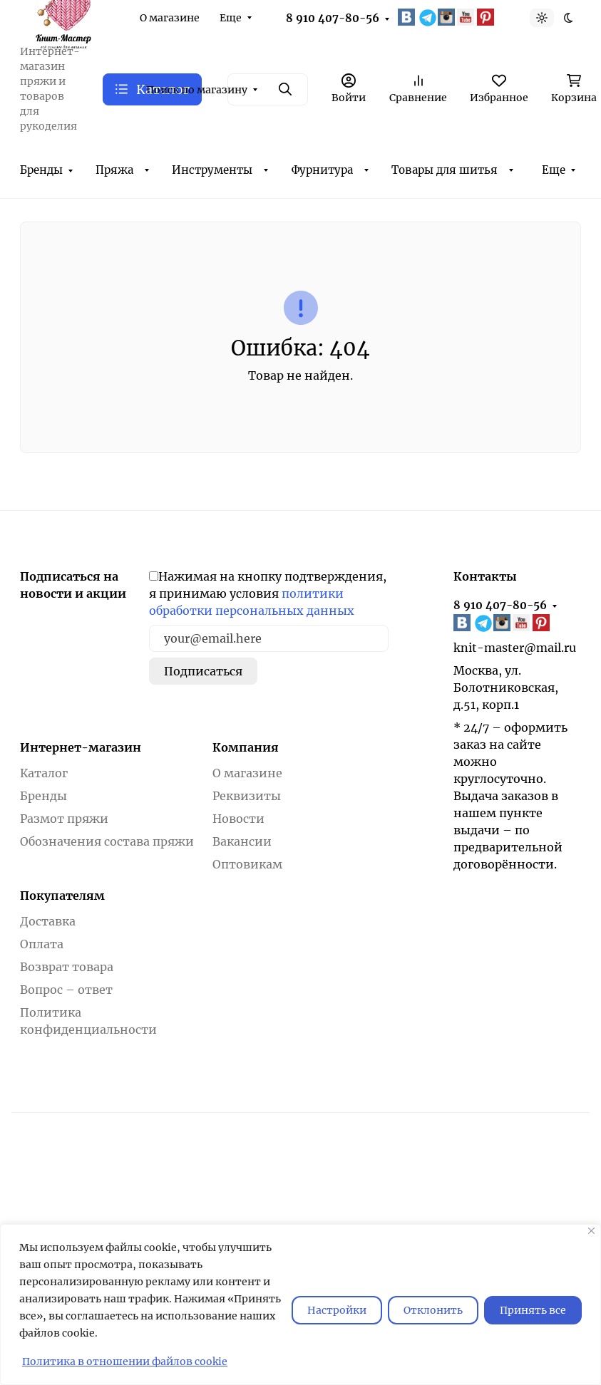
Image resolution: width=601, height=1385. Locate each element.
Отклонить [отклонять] (433, 1310)
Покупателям (62, 895)
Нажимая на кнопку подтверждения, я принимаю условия (267, 593)
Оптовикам (247, 864)
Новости (238, 818)
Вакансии (242, 841)
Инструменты (212, 170)
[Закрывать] (591, 1231)
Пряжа (114, 170)
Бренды (41, 170)
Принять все (533, 1310)
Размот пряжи (64, 818)
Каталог (44, 773)
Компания (245, 747)
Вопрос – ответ (66, 989)
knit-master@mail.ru (514, 647)
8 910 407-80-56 (332, 18)
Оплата (41, 944)
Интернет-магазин (80, 747)
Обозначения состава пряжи (107, 841)
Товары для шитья (444, 170)
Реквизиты (246, 796)
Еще (231, 17)
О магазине (170, 17)
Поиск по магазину (196, 89)
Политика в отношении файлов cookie (124, 1361)
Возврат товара (66, 967)
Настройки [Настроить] (336, 1310)
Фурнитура (322, 170)
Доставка (48, 921)
